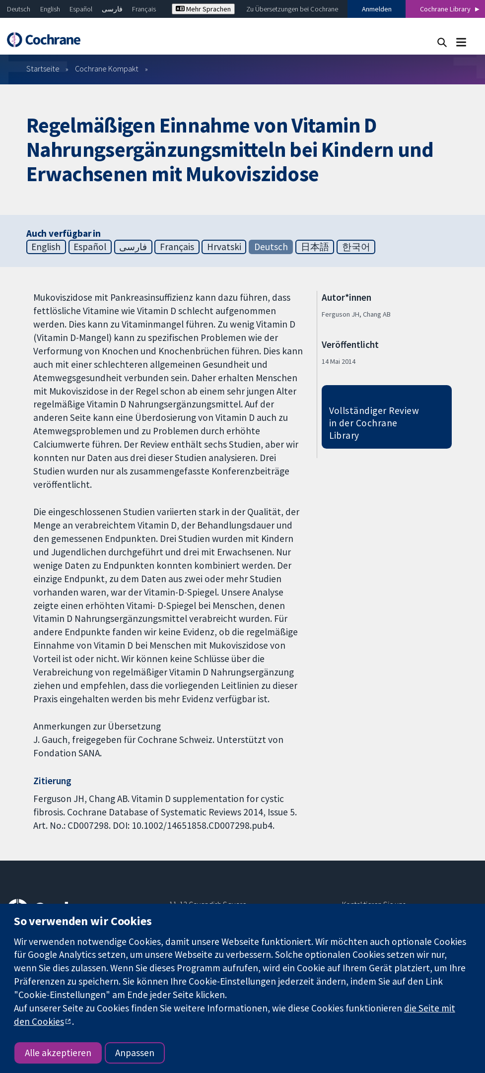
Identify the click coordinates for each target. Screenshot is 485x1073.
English (50, 8)
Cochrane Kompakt (107, 68)
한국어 (356, 247)
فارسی (112, 8)
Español (80, 8)
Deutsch (18, 8)
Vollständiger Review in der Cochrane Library (374, 422)
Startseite (43, 68)
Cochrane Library (445, 8)
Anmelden (377, 8)
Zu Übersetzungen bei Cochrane (292, 8)
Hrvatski (224, 247)
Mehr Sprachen (203, 8)
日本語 (315, 247)
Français (144, 8)
